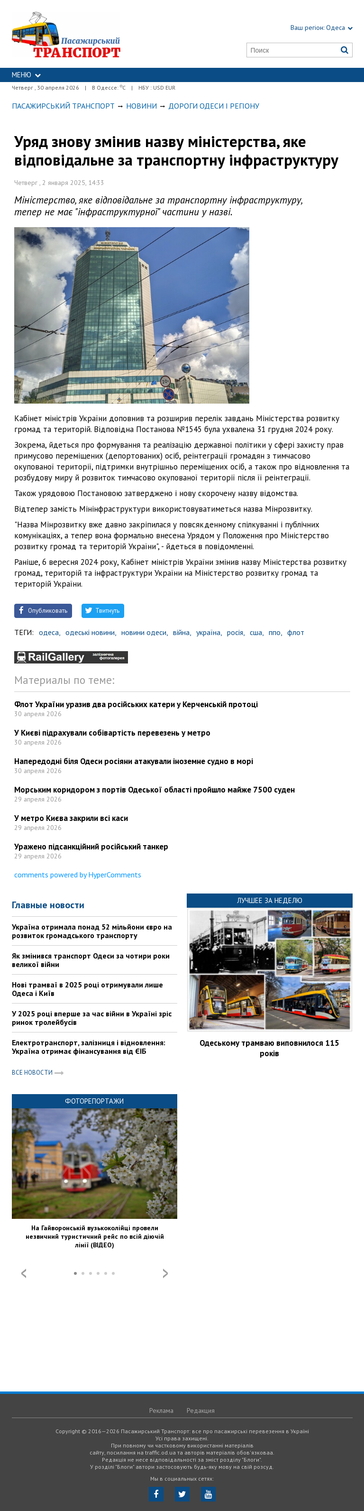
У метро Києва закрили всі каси (71, 818)
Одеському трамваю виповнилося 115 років (269, 1048)
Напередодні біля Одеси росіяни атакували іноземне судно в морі (133, 761)
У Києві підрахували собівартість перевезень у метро (112, 733)
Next (165, 1273)
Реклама (161, 1410)
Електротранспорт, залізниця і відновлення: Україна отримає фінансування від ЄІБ (88, 1047)
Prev (23, 1273)
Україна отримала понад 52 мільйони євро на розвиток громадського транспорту (92, 931)
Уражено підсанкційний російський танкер (91, 846)
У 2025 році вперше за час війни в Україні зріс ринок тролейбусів (92, 1018)
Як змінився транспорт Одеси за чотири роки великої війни (91, 960)
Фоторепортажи (94, 1101)
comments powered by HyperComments (77, 874)
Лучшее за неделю (269, 900)
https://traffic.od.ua (88, 34)
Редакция (201, 1410)
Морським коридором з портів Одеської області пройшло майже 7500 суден (154, 789)
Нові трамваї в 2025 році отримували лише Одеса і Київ (87, 989)
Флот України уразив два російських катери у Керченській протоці (136, 704)
